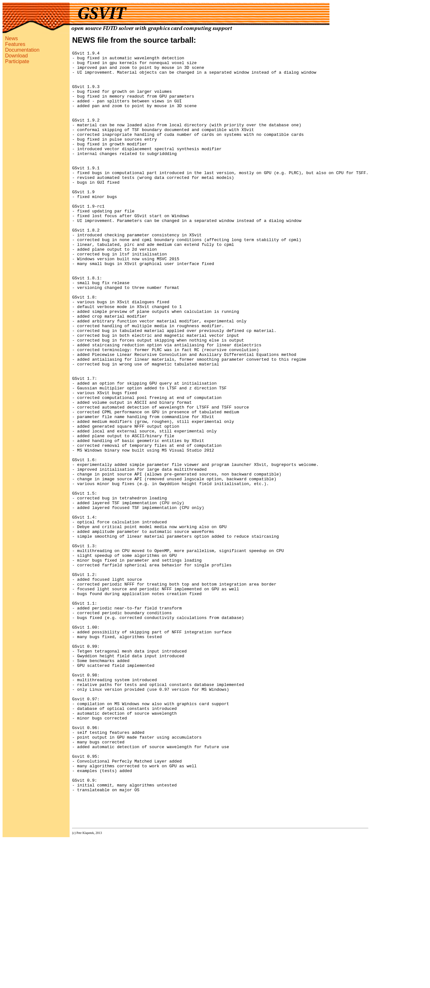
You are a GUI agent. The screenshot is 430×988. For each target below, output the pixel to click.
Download (16, 55)
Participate (17, 61)
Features (15, 44)
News (11, 38)
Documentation (22, 50)
